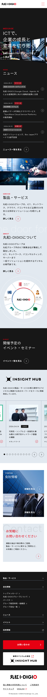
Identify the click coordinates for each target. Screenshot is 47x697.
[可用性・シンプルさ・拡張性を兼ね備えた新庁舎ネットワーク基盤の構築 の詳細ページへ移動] (23, 424)
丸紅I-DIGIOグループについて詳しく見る (23, 55)
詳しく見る (12, 218)
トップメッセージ (11, 593)
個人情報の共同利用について (15, 685)
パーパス (8, 600)
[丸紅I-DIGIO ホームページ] (9, 4)
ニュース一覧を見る (16, 149)
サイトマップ (8, 689)
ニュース (23, 615)
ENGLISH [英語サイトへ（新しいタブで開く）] (22, 689)
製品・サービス (23, 578)
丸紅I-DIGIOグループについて (16, 597)
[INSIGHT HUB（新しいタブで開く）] (23, 658)
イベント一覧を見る (16, 361)
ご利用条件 (34, 685)
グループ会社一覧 (11, 607)
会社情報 (23, 587)
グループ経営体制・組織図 (15, 603)
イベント (23, 622)
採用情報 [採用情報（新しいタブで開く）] (23, 630)
